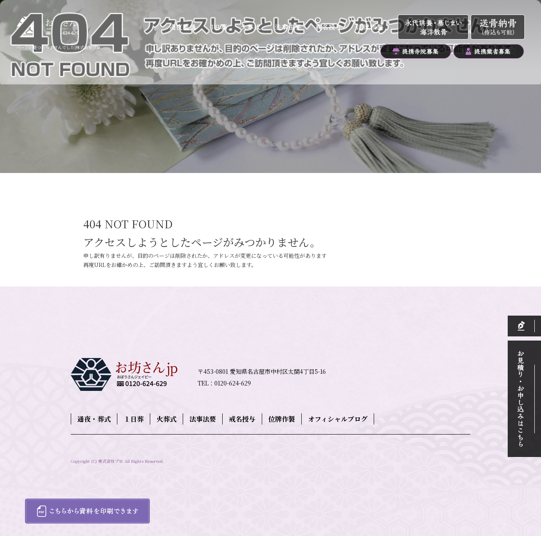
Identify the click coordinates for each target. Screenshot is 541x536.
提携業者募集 (488, 51)
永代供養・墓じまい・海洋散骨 (434, 27)
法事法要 (288, 27)
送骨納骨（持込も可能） (498, 27)
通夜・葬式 (183, 27)
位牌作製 (373, 27)
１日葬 (222, 27)
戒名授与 (328, 27)
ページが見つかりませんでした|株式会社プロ (58, 47)
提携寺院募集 (415, 51)
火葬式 (253, 27)
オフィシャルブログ (337, 419)
